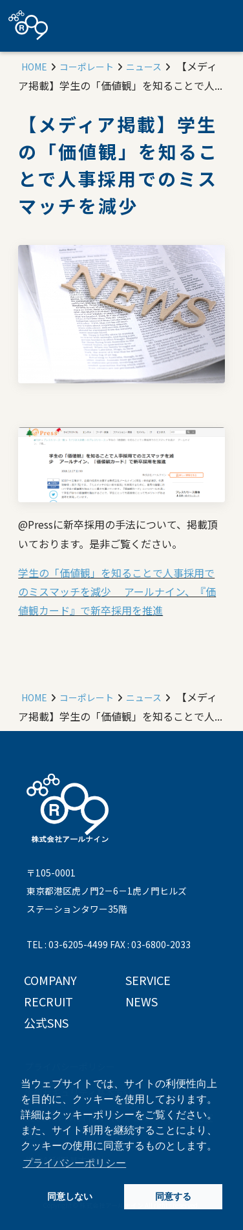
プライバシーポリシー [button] (74, 1163)
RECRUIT (48, 1001)
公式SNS (46, 1022)
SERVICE (148, 979)
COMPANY (50, 979)
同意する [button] (173, 1196)
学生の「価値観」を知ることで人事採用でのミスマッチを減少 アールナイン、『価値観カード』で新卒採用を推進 (117, 592)
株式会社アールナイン (28, 25)
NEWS (141, 1001)
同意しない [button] (69, 1196)
